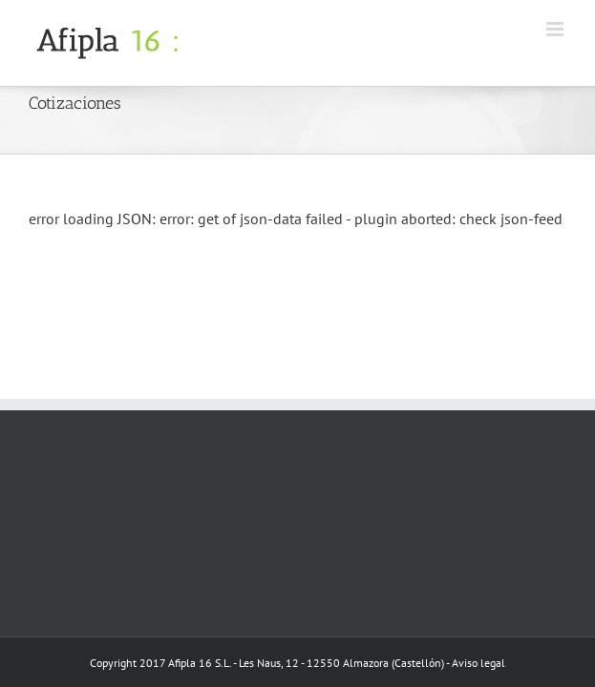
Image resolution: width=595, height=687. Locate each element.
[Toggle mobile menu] (556, 29)
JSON (134, 218)
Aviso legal (478, 663)
